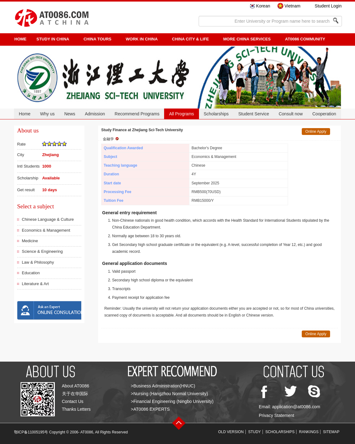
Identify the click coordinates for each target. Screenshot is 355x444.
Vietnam (292, 5)
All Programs (181, 113)
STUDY (254, 432)
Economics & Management (46, 230)
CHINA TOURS (97, 39)
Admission (95, 113)
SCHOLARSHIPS (280, 432)
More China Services (247, 39)
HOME (20, 39)
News (69, 113)
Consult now (291, 113)
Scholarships (216, 113)
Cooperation (324, 113)
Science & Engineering (42, 251)
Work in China (142, 39)
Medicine (30, 240)
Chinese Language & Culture (48, 219)
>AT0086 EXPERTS (150, 409)
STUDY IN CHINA (52, 39)
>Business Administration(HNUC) (163, 385)
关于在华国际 (75, 393)
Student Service (253, 113)
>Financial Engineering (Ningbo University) (172, 401)
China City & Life (190, 39)
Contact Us (72, 401)
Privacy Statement (276, 415)
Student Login (328, 5)
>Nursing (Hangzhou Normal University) (169, 393)
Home (24, 113)
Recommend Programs (137, 113)
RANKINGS (309, 432)
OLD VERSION (231, 432)
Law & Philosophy (38, 262)
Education (31, 273)
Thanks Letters (76, 409)
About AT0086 (75, 385)
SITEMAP (331, 432)
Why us (47, 113)
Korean (263, 5)
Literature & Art (35, 283)
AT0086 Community (305, 39)
